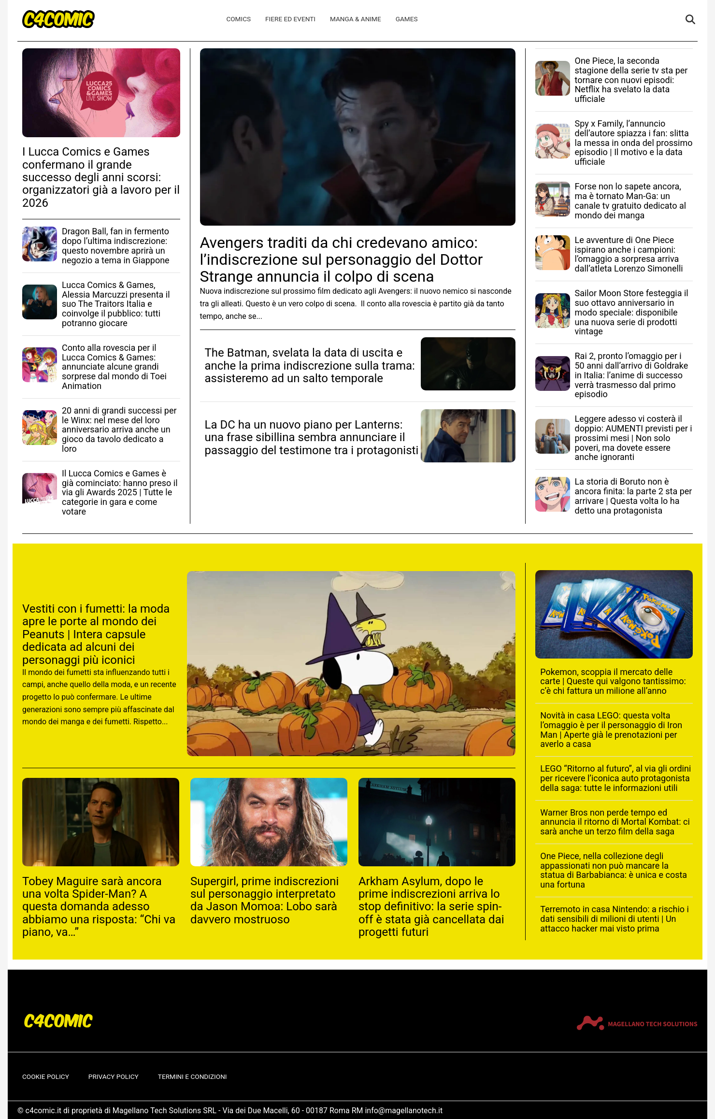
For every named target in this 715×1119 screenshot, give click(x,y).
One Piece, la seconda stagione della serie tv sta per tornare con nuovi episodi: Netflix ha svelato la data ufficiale (631, 80)
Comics (238, 19)
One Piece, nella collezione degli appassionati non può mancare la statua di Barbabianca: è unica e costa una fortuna (613, 870)
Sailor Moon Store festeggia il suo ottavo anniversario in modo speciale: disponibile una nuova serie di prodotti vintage (631, 312)
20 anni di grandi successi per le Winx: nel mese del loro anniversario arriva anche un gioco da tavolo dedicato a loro (119, 429)
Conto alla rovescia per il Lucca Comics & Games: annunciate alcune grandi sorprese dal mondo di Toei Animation (114, 367)
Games (407, 19)
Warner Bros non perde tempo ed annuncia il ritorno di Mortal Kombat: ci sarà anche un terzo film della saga (615, 822)
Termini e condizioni (192, 1076)
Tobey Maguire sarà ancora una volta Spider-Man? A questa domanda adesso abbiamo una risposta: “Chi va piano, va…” (98, 907)
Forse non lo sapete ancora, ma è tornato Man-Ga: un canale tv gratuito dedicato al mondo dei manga (630, 200)
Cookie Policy (45, 1076)
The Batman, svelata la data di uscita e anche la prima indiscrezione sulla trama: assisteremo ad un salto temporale (310, 365)
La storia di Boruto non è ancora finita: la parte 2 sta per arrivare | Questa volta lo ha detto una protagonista (633, 495)
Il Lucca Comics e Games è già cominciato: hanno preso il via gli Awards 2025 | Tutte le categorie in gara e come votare (120, 492)
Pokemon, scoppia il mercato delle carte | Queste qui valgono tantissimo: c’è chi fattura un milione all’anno (613, 681)
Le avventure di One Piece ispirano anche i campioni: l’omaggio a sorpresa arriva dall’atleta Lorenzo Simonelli (629, 254)
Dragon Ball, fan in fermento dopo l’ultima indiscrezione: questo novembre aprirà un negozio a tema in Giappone (116, 245)
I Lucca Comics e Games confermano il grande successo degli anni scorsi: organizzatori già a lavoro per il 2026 (101, 177)
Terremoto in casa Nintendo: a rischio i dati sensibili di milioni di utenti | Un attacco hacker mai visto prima (614, 918)
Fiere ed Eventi (290, 19)
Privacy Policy (113, 1076)
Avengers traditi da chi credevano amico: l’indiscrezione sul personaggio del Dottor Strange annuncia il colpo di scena (341, 259)
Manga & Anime (355, 19)
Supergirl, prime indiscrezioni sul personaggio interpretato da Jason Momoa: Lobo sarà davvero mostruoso (264, 900)
